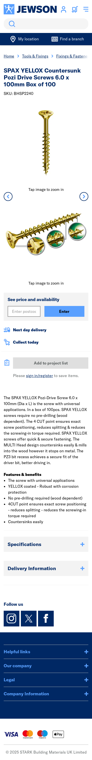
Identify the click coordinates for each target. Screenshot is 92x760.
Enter (64, 311)
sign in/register (39, 375)
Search (11, 23)
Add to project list (51, 363)
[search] (46, 23)
